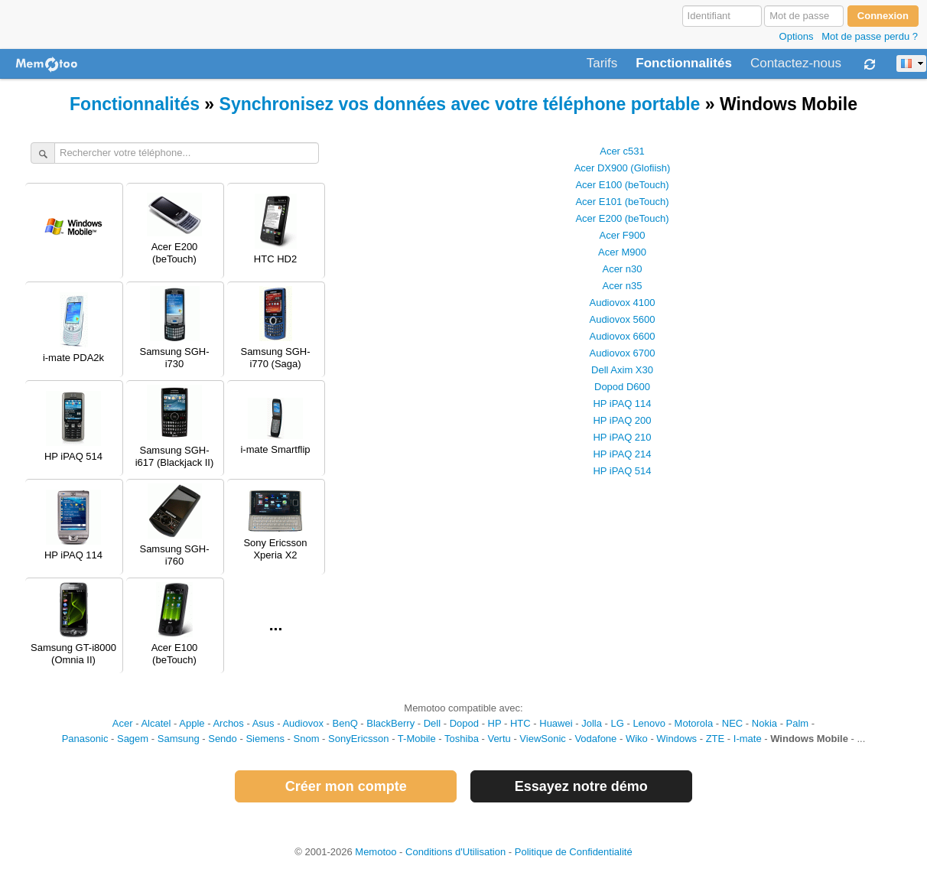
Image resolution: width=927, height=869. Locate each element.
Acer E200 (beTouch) (621, 218)
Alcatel (156, 723)
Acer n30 (622, 269)
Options (796, 36)
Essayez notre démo (581, 786)
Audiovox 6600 (622, 336)
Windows (676, 738)
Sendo (222, 738)
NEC (732, 723)
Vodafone (595, 738)
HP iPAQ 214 (622, 454)
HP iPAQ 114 (622, 403)
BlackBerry (390, 723)
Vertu (498, 738)
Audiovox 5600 (622, 319)
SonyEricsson (358, 738)
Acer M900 (622, 252)
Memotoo (375, 852)
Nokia (764, 723)
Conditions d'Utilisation (455, 852)
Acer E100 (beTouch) (621, 184)
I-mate (747, 738)
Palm (797, 723)
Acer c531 (622, 151)
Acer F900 (623, 235)
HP (495, 723)
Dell (432, 723)
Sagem (132, 738)
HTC (520, 723)
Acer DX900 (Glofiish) (622, 168)
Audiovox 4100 (622, 302)
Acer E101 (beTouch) (621, 201)
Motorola (694, 723)
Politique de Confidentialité (574, 852)
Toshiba (461, 738)
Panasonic (85, 738)
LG (616, 723)
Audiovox (302, 723)
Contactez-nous (795, 63)
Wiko (637, 738)
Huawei (555, 723)
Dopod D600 (622, 386)
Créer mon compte (346, 786)
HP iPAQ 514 (622, 471)
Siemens (265, 738)
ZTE (715, 738)
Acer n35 (622, 285)
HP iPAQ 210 (622, 437)
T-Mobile (417, 738)
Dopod (464, 723)
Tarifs (602, 63)
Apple (191, 723)
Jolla (591, 723)
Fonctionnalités (684, 63)
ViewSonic (542, 738)
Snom (307, 738)
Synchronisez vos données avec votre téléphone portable (460, 104)
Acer (122, 723)
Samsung (179, 738)
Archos (228, 723)
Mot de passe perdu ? (869, 36)
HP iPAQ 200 (622, 420)
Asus (263, 723)
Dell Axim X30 (622, 370)
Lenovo (649, 723)
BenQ (345, 723)
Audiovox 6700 (622, 353)
